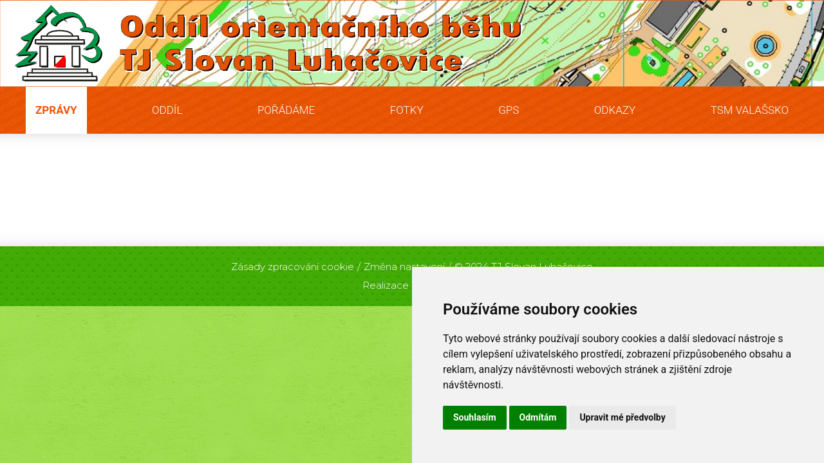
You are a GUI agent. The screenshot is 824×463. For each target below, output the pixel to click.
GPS (508, 110)
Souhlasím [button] (474, 417)
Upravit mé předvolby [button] (622, 417)
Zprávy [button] (56, 110)
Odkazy (614, 110)
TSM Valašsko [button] (750, 110)
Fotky (407, 110)
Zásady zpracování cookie (292, 266)
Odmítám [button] (538, 417)
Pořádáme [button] (286, 110)
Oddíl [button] (167, 110)
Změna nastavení (404, 266)
